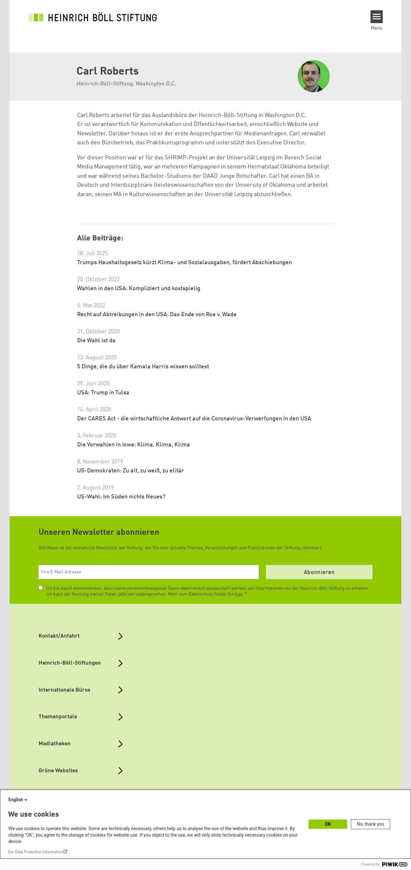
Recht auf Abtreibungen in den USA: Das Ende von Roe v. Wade (157, 315)
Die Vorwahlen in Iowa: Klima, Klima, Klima (133, 445)
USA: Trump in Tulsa (103, 393)
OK (328, 824)
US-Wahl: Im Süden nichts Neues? (121, 497)
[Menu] (377, 16)
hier (238, 594)
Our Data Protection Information (35, 852)
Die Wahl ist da (96, 341)
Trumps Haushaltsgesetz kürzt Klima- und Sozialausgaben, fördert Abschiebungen (184, 262)
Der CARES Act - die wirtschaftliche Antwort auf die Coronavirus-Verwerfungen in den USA (194, 419)
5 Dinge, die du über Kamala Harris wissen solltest (143, 367)
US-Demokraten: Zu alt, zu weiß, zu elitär (130, 471)
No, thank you (370, 824)
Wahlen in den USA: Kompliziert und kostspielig (138, 288)
